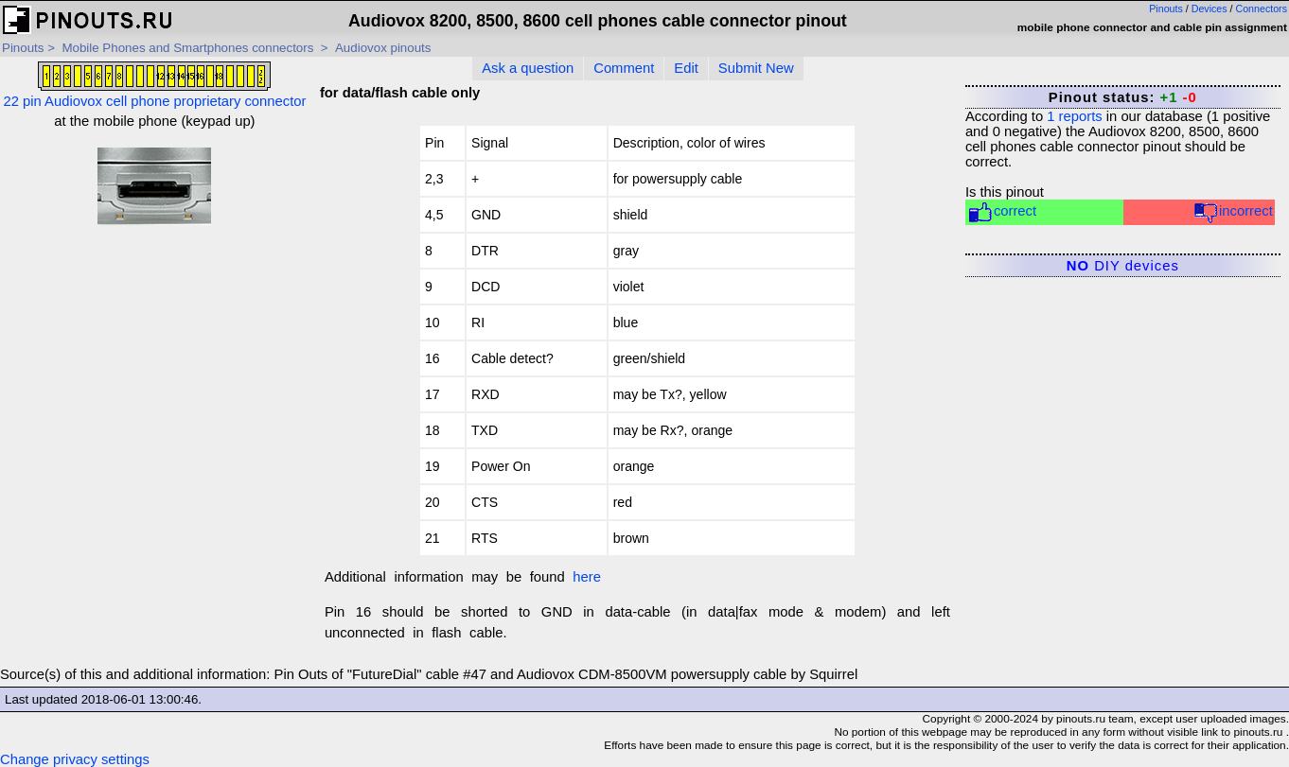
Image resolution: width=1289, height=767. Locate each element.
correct (1001, 212)
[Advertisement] (154, 360)
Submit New (756, 68)
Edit (686, 68)
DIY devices (1123, 265)
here (587, 576)
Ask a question (528, 68)
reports (1074, 116)
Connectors (1262, 8)
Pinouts (1166, 8)
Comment (623, 68)
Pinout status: (1123, 97)
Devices (1209, 8)
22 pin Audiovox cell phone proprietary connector (154, 85)
